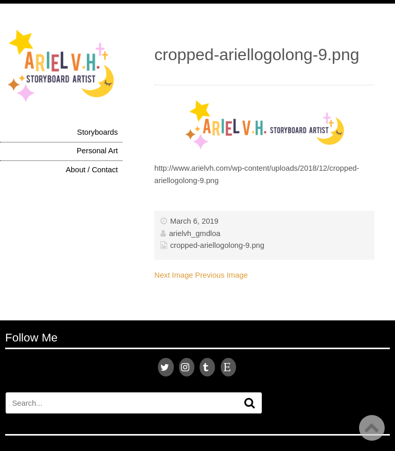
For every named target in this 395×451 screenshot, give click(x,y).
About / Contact (92, 170)
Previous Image (221, 275)
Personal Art (97, 151)
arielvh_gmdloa (195, 233)
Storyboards (97, 132)
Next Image (173, 275)
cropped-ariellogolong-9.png (217, 245)
